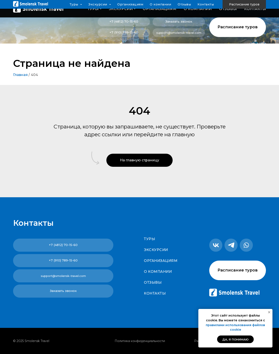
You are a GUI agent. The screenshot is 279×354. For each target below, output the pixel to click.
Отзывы (228, 9)
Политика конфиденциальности (140, 341)
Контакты (255, 9)
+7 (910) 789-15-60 (123, 32)
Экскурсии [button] (121, 9)
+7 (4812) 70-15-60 (123, 22)
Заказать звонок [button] (178, 22)
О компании (198, 9)
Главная (20, 75)
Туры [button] (93, 9)
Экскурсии (156, 250)
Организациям (159, 9)
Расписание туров (238, 27)
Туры (149, 239)
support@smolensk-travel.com (178, 32)
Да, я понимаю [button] (235, 339)
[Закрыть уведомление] (269, 312)
